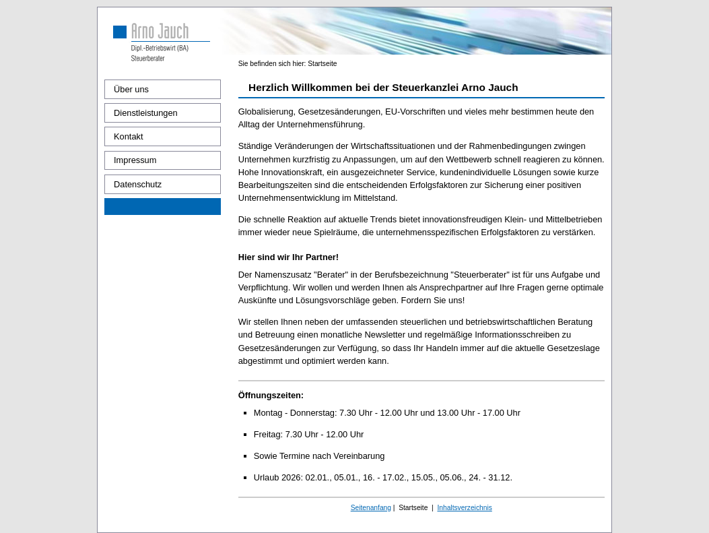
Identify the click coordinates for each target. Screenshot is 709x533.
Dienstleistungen (146, 113)
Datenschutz (138, 184)
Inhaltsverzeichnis (464, 507)
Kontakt (128, 136)
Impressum (135, 160)
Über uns (131, 89)
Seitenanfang (371, 507)
